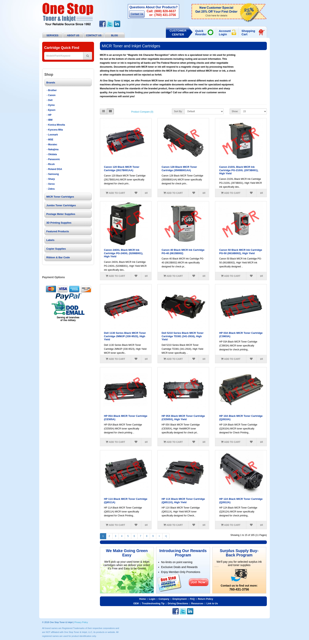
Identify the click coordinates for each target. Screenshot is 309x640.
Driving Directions (178, 603)
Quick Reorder (201, 32)
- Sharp (51, 179)
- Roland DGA (54, 169)
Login (152, 599)
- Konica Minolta (56, 124)
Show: (235, 111)
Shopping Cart (252, 32)
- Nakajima (53, 149)
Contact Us (137, 14)
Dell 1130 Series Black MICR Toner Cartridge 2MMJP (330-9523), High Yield (125, 336)
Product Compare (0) (142, 111)
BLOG (114, 35)
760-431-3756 (239, 589)
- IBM (49, 119)
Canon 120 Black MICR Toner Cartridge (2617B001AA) (122, 168)
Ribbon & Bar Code (58, 257)
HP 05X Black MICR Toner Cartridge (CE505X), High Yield (183, 417)
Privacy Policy (81, 622)
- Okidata (52, 154)
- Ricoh (51, 164)
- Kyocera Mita (55, 129)
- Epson (51, 110)
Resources (197, 603)
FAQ (192, 599)
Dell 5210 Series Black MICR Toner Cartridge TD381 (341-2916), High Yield (183, 336)
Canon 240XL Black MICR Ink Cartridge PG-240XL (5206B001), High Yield (123, 253)
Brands (50, 82)
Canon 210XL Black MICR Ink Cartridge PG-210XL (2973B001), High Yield (238, 170)
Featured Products (57, 231)
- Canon (51, 95)
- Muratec (52, 144)
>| (166, 536)
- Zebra (51, 189)
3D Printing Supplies (58, 222)
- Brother (52, 90)
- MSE (50, 139)
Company (164, 599)
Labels (50, 240)
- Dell (49, 100)
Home (142, 599)
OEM (136, 603)
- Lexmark (52, 134)
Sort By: (178, 111)
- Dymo (51, 105)
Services (52, 35)
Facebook (102, 24)
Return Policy (205, 599)
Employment (179, 599)
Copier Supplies (56, 248)
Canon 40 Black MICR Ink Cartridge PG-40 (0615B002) (183, 251)
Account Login (225, 32)
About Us (73, 35)
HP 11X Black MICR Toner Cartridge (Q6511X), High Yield (183, 500)
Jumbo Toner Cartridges (61, 205)
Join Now (198, 582)
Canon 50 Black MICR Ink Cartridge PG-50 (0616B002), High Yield (240, 251)
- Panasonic (53, 159)
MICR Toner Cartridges (60, 196)
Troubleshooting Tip (153, 603)
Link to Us (212, 603)
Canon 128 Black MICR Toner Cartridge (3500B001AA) (179, 168)
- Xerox (51, 184)
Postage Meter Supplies (60, 214)
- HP (49, 115)
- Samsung (53, 174)
